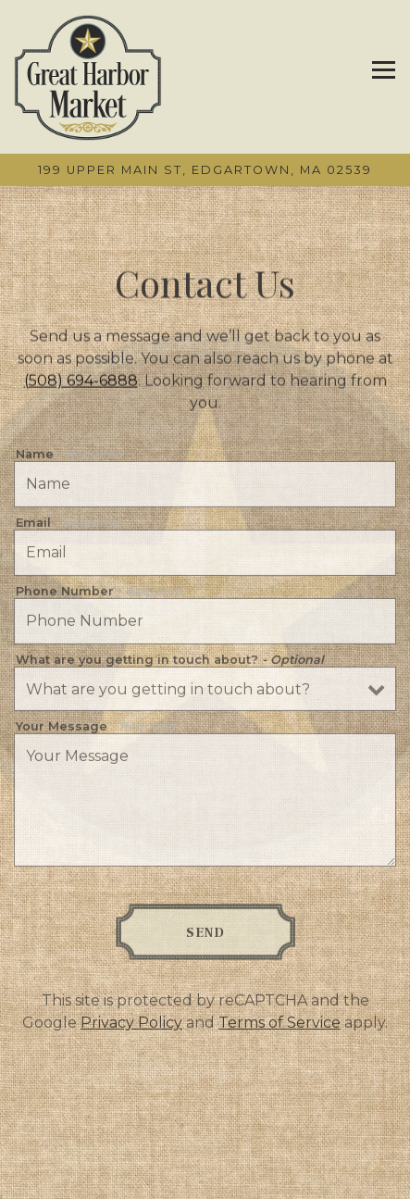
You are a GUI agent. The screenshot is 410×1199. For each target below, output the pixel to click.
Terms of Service (279, 1025)
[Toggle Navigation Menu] (383, 70)
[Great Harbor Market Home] (88, 77)
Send (205, 935)
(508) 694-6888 (81, 382)
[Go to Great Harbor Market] (205, 170)
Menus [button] (205, 1178)
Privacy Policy (131, 1025)
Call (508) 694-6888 (205, 1137)
